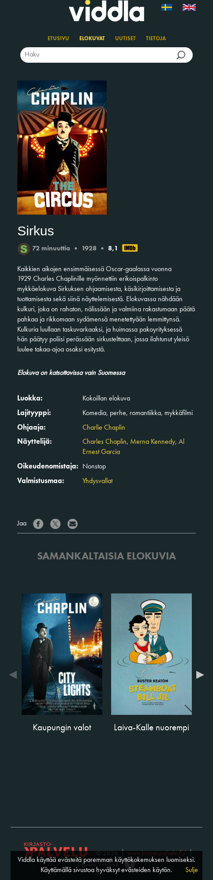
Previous (15, 675)
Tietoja (156, 39)
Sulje (191, 870)
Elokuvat (92, 39)
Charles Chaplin (104, 442)
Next (198, 675)
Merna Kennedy (152, 442)
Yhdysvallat (97, 481)
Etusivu (58, 39)
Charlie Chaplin (103, 427)
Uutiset (125, 39)
